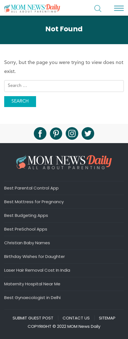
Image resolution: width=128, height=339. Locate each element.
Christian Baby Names (27, 242)
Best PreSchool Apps (25, 229)
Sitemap (107, 318)
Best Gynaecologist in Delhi (32, 297)
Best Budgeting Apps (26, 215)
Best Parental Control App (31, 188)
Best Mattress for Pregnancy (34, 201)
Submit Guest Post (33, 318)
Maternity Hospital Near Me (32, 283)
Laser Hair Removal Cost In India (37, 270)
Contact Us (76, 318)
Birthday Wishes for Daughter (34, 256)
